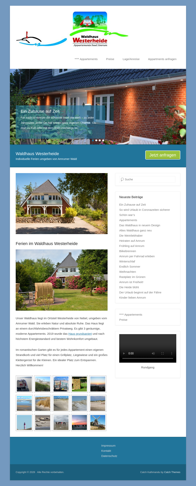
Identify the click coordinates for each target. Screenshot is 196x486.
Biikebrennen (127, 251)
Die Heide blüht (129, 287)
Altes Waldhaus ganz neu (135, 230)
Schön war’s (127, 215)
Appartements (128, 220)
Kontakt (106, 450)
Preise (110, 59)
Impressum (108, 445)
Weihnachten (127, 271)
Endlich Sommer (129, 266)
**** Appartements (86, 59)
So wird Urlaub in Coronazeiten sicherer (144, 209)
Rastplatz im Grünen (132, 276)
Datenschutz (109, 456)
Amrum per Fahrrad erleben (137, 256)
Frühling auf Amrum (131, 245)
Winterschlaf (127, 261)
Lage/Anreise (131, 59)
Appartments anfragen (162, 59)
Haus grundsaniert (80, 333)
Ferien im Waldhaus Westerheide (47, 243)
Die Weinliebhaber (131, 235)
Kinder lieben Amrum (132, 297)
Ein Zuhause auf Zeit (132, 204)
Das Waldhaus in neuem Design (139, 225)
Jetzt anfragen (162, 155)
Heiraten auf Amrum (132, 240)
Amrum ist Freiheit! (131, 282)
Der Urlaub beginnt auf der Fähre (140, 292)
